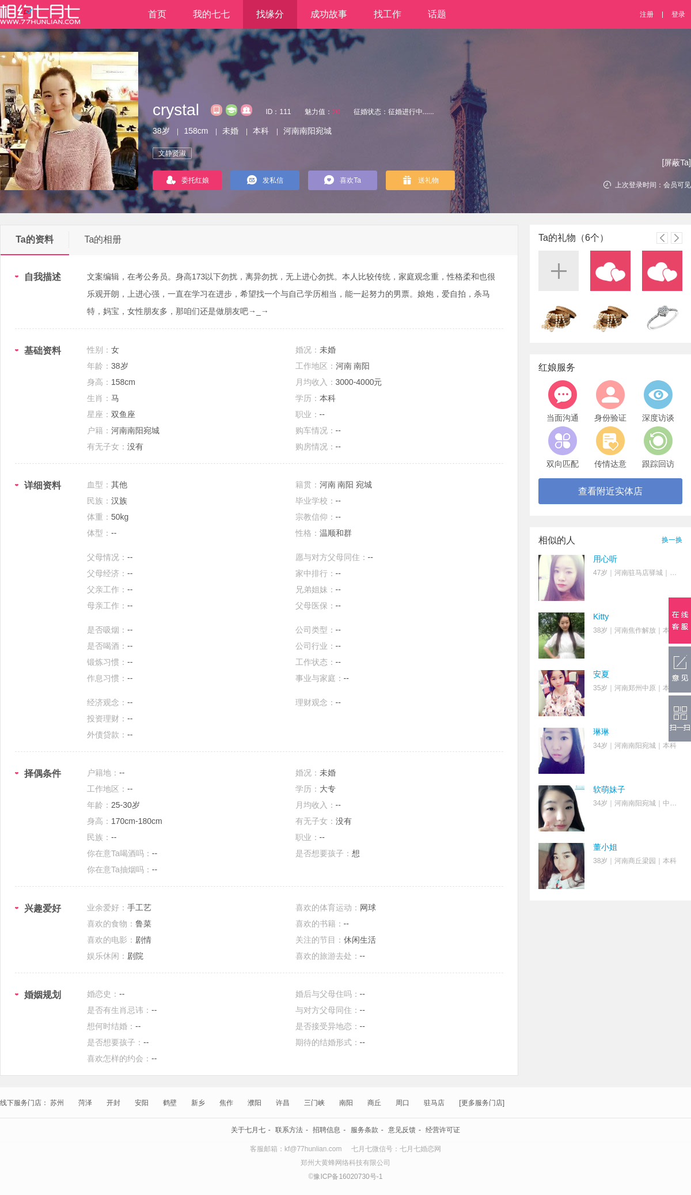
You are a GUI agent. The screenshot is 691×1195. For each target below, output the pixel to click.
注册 (647, 14)
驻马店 (434, 1103)
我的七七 (211, 14)
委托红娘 (187, 180)
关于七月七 (248, 1130)
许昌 (283, 1103)
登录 (678, 14)
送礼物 (421, 180)
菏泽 (85, 1103)
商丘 (374, 1103)
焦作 (226, 1103)
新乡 (198, 1103)
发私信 (265, 179)
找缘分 (270, 14)
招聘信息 (326, 1130)
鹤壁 (170, 1103)
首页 (157, 14)
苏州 (57, 1103)
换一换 (672, 540)
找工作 (387, 14)
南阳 (346, 1103)
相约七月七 (40, 14)
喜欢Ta (342, 179)
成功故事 (328, 14)
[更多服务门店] (481, 1103)
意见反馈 (402, 1130)
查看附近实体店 (610, 491)
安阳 (142, 1103)
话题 (437, 14)
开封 (113, 1103)
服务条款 (364, 1130)
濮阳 (254, 1103)
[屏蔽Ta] (676, 162)
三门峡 (314, 1103)
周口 (402, 1103)
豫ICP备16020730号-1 (347, 1177)
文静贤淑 (172, 153)
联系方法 (289, 1130)
